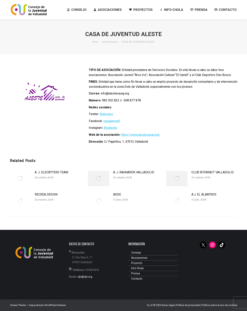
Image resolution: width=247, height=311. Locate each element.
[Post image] (20, 178)
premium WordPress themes (50, 305)
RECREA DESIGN (46, 194)
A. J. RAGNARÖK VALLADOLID (133, 172)
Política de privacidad (188, 305)
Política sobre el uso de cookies (219, 305)
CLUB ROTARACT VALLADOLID (212, 172)
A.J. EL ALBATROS (203, 194)
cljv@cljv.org (85, 276)
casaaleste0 (111, 121)
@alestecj (106, 114)
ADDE (117, 194)
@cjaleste (110, 128)
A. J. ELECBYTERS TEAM (51, 172)
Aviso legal (168, 305)
